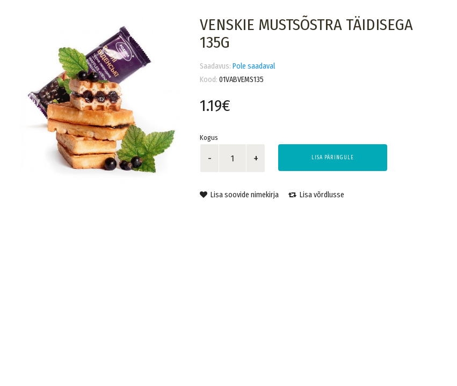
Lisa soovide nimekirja (239, 194)
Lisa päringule (332, 157)
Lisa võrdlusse (316, 194)
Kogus (209, 137)
